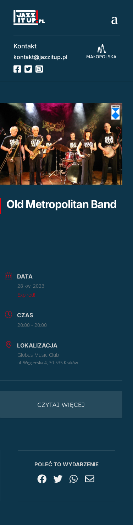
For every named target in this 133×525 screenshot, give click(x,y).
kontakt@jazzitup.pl (40, 56)
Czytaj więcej (61, 405)
